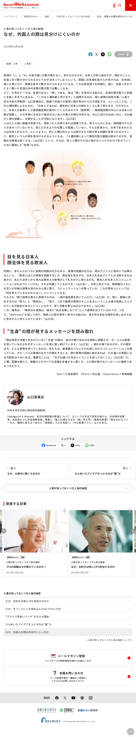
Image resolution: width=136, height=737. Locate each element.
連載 (47, 16)
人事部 (27, 63)
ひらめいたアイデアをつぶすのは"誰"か (103, 469)
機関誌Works (31, 16)
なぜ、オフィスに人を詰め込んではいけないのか (33, 609)
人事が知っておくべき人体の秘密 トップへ (110, 640)
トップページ (11, 16)
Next (132, 531)
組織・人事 (11, 63)
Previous (3, 531)
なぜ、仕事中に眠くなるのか (36, 469)
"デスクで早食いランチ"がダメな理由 (27, 616)
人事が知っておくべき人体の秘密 (73, 16)
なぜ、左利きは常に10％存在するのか (27, 601)
